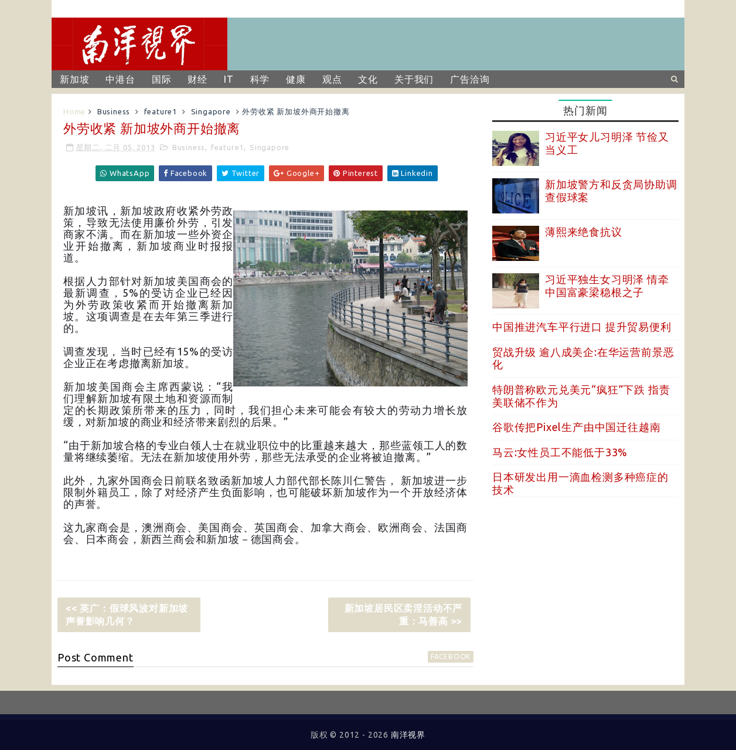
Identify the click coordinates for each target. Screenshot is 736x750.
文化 (368, 79)
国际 (162, 79)
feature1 (160, 111)
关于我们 (414, 79)
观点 (332, 79)
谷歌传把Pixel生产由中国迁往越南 (576, 427)
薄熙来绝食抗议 (583, 231)
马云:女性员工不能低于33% (560, 452)
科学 (260, 79)
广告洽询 (469, 79)
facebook (451, 656)
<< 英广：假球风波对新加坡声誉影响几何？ (127, 614)
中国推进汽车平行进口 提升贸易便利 (582, 326)
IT (229, 79)
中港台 (120, 79)
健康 (296, 79)
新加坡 (74, 79)
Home (74, 111)
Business (113, 111)
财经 (197, 79)
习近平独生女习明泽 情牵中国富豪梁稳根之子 (607, 285)
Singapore (211, 111)
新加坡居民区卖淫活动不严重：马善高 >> (404, 614)
